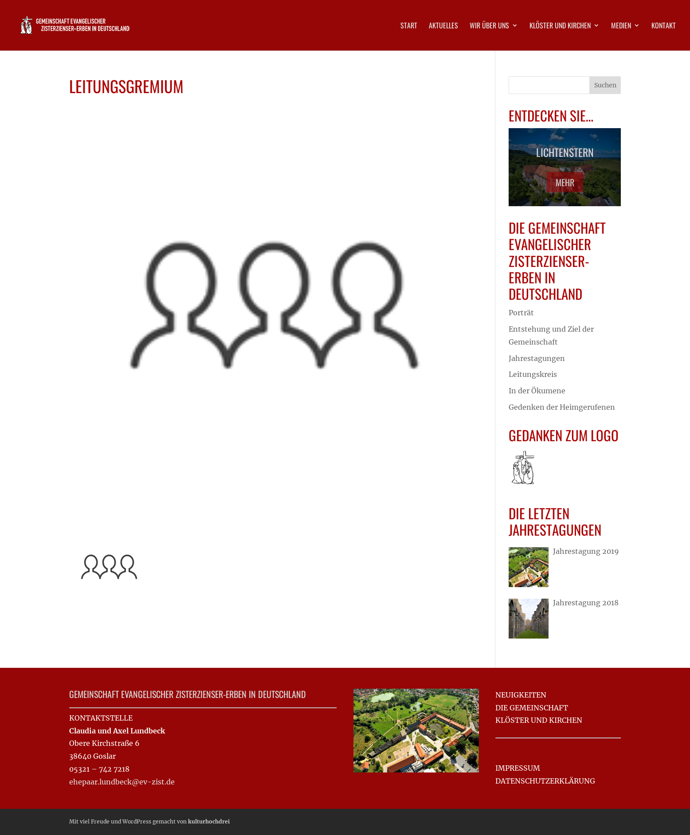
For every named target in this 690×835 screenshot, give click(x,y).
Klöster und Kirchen (560, 26)
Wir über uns (489, 26)
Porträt (521, 312)
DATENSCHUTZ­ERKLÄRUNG (545, 780)
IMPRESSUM (517, 768)
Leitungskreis (533, 374)
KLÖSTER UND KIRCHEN (538, 720)
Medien (621, 26)
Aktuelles (443, 26)
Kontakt (663, 26)
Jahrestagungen (537, 358)
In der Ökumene (537, 390)
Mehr (565, 185)
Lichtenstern (565, 155)
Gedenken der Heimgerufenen (562, 407)
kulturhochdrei (209, 821)
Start (408, 26)
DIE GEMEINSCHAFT (531, 707)
